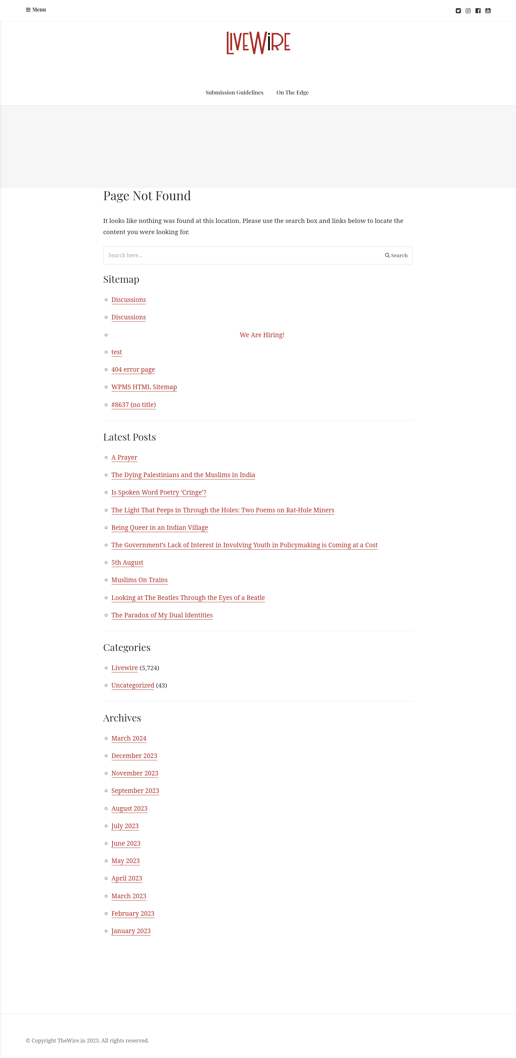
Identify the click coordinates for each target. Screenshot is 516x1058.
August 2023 (130, 804)
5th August (127, 560)
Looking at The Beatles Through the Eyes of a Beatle (188, 595)
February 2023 (133, 908)
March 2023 (129, 890)
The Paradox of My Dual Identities (162, 612)
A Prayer (125, 457)
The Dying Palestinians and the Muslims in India (183, 474)
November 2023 (135, 770)
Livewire (125, 665)
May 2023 (126, 856)
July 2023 (125, 821)
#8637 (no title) (134, 404)
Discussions (129, 300)
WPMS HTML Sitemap (144, 387)
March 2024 (129, 735)
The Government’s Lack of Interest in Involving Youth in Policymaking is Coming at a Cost (245, 543)
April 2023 (127, 873)
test (117, 352)
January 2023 (131, 925)
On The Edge (292, 92)
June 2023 (126, 839)
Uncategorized (133, 682)
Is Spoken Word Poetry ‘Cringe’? (159, 491)
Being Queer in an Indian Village (160, 526)
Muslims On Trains (140, 578)
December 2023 (135, 752)
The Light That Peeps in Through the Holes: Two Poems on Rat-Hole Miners (223, 508)
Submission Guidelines (235, 92)
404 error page (133, 369)
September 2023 (135, 787)
